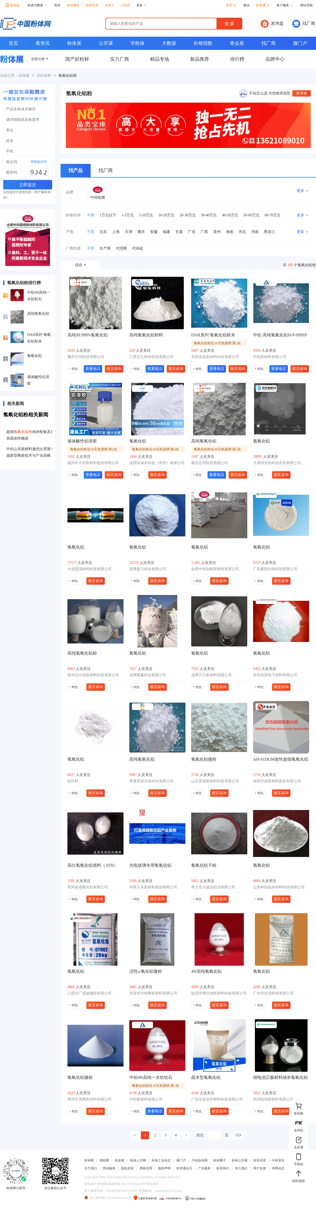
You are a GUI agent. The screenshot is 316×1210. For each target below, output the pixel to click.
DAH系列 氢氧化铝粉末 (39, 338)
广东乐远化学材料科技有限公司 (217, 1099)
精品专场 (159, 59)
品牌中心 (274, 59)
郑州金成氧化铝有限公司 (87, 887)
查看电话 (93, 368)
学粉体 (137, 43)
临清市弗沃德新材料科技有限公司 (218, 993)
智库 (57, 5)
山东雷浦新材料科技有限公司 (215, 781)
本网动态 (278, 1168)
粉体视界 (73, 5)
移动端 (12, 5)
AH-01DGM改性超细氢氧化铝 (280, 759)
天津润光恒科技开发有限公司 (277, 463)
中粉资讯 (278, 1160)
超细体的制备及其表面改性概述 (30, 435)
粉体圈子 (219, 1160)
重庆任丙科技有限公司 (85, 357)
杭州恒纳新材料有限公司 (273, 1099)
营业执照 (152, 1184)
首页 (13, 43)
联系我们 (222, 1168)
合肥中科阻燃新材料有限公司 (215, 569)
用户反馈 (259, 1168)
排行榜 (237, 59)
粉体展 (74, 43)
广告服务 (204, 1168)
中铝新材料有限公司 (269, 357)
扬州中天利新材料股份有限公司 (93, 463)
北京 (103, 232)
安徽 (153, 232)
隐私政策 (127, 1168)
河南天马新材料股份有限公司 (153, 887)
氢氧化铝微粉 (203, 759)
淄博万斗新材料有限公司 (211, 675)
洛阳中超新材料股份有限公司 (277, 781)
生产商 (105, 248)
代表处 (137, 248)
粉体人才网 (138, 1160)
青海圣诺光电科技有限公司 (151, 781)
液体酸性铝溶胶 (38, 380)
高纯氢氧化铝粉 (82, 653)
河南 (255, 232)
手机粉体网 (200, 1160)
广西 (204, 232)
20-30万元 (188, 215)
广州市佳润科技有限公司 (273, 993)
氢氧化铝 (34, 356)
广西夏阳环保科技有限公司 (275, 569)
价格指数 (203, 43)
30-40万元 (209, 215)
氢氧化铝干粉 (203, 865)
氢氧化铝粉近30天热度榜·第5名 (93, 449)
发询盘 (272, 24)
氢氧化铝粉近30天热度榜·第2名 (217, 449)
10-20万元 (166, 215)
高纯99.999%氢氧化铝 (87, 335)
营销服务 (109, 1168)
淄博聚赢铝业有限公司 (147, 675)
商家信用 (146, 1168)
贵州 (217, 232)
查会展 (237, 43)
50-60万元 (251, 215)
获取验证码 (39, 162)
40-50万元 (230, 215)
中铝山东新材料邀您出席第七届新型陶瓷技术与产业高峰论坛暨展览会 (30, 453)
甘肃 (179, 232)
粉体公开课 (240, 1160)
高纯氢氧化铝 (38, 314)
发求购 (301, 93)
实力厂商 (119, 59)
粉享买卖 (92, 5)
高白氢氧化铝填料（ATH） (92, 865)
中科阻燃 (97, 197)
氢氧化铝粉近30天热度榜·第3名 (217, 343)
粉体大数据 (37, 5)
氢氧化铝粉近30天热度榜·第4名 (155, 449)
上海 (116, 232)
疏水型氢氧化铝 (206, 1077)
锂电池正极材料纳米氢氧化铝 (280, 1077)
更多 (141, 5)
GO (238, 1135)
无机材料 (44, 76)
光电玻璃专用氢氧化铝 (150, 865)
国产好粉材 (77, 59)
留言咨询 (114, 368)
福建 (166, 232)
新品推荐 (199, 59)
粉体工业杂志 (161, 1160)
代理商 (121, 248)
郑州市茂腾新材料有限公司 (89, 1099)
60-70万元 (273, 215)
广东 (191, 232)
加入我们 (241, 1168)
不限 (90, 215)
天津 (128, 232)
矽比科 (72, 781)
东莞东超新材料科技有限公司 (215, 357)
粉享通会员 (184, 1168)
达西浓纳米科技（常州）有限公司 (157, 463)
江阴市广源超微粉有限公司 (89, 993)
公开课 (106, 43)
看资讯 (43, 43)
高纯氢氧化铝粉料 (146, 335)
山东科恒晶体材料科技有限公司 (279, 887)
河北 (242, 232)
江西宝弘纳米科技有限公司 (151, 357)
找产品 (75, 170)
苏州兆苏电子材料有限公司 (275, 675)
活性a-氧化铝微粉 (145, 971)
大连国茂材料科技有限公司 (89, 569)
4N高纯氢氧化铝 (206, 971)
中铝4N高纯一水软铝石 (38, 295)
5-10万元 (146, 215)
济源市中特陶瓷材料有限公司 (153, 993)
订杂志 (125, 5)
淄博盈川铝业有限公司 (147, 569)
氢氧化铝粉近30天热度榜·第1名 (155, 1086)
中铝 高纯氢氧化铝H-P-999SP (280, 335)
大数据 (169, 43)
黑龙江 (269, 232)
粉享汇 (109, 5)
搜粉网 (104, 1160)
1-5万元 (127, 215)
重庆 (141, 232)
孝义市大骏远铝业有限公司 (213, 887)
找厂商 (303, 24)
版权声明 (164, 1168)
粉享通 (262, 5)
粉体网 (89, 1160)
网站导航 (306, 5)
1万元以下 (108, 215)
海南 (229, 232)
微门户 (300, 43)
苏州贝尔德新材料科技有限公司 (93, 675)
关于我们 (90, 1168)
